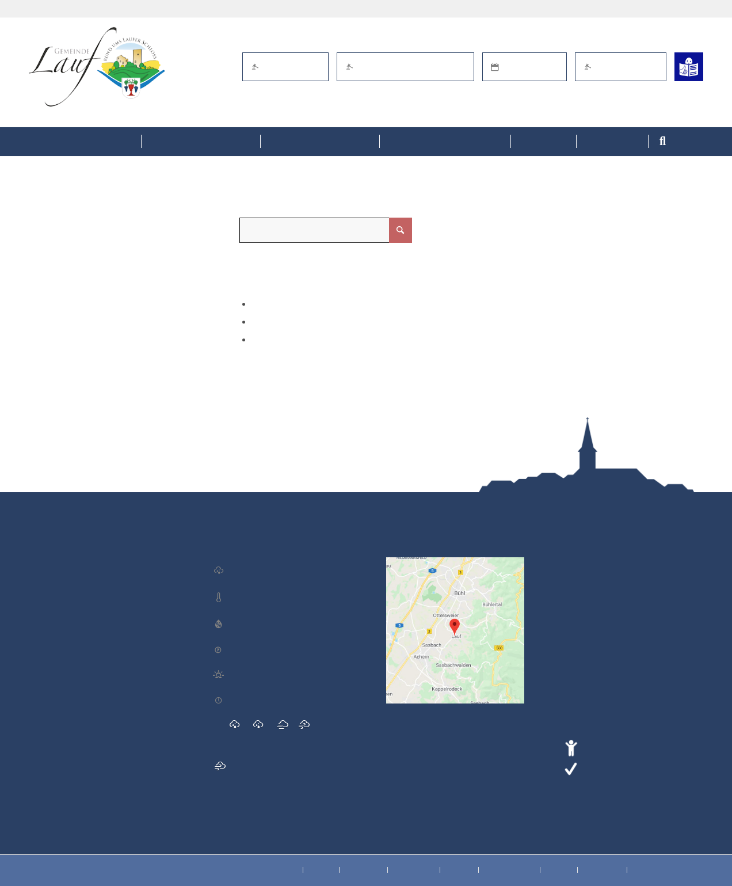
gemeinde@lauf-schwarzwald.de (644, 629)
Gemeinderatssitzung (70, 641)
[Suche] (695, 141)
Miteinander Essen (65, 677)
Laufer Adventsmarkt (70, 566)
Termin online (524, 67)
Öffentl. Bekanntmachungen (405, 67)
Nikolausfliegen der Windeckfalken (93, 715)
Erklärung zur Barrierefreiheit (644, 745)
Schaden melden (621, 67)
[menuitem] (85, 141)
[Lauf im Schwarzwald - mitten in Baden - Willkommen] (97, 67)
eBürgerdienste (285, 67)
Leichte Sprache (616, 767)
